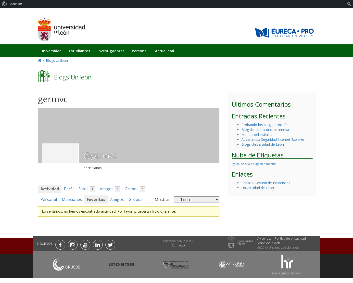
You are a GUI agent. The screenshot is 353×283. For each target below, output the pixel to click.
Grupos (135, 189)
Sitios (86, 189)
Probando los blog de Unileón (265, 124)
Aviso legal (264, 238)
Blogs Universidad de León (262, 144)
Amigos (110, 189)
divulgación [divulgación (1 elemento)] (258, 164)
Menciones (72, 199)
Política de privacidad (290, 238)
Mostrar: (163, 199)
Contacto (178, 245)
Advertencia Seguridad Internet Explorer (272, 139)
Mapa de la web (268, 243)
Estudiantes (79, 50)
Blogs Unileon (57, 60)
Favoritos (96, 199)
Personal (140, 50)
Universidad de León (257, 187)
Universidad (51, 50)
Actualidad (164, 50)
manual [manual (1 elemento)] (271, 164)
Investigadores (111, 50)
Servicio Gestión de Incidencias (265, 182)
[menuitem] (4, 4)
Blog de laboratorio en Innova (265, 129)
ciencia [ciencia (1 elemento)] (245, 164)
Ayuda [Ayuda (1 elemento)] (236, 164)
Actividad (49, 189)
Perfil (69, 189)
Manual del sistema (256, 134)
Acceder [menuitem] (16, 4)
